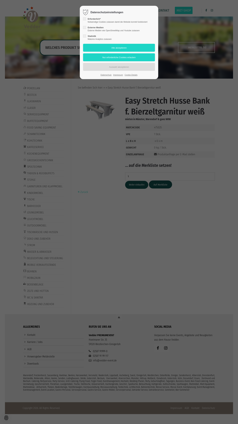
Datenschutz (106, 75)
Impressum (118, 75)
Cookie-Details (131, 75)
